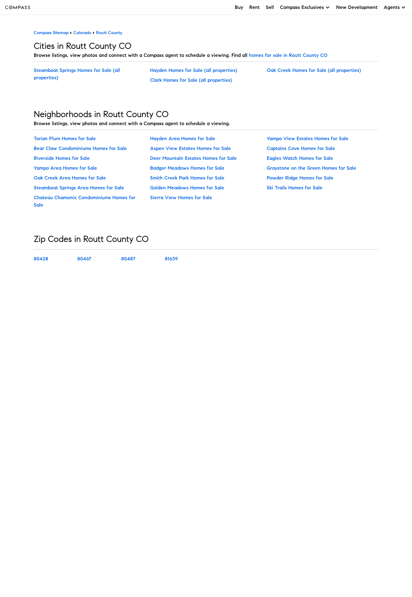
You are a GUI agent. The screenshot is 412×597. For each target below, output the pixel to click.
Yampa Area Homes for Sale (65, 168)
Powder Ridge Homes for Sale (300, 178)
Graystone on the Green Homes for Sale (311, 168)
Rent (254, 7)
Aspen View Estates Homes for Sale (190, 148)
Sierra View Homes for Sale (181, 197)
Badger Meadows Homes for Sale (187, 168)
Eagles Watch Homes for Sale (300, 158)
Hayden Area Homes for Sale (182, 138)
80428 (41, 259)
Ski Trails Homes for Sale (294, 188)
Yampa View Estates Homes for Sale (307, 138)
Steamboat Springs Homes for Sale (73, 70)
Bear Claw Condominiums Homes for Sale (80, 148)
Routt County (109, 32)
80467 (84, 259)
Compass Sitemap (51, 32)
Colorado (82, 32)
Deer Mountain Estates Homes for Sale (193, 158)
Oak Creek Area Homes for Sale (70, 178)
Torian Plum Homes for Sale (65, 138)
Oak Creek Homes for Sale (297, 70)
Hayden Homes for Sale (177, 70)
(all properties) (220, 70)
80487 (128, 259)
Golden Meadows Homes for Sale (187, 188)
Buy (239, 7)
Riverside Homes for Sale (62, 158)
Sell (270, 7)
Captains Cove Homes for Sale (301, 148)
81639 (171, 259)
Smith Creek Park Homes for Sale (187, 178)
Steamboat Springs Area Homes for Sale (79, 188)
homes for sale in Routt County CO (288, 55)
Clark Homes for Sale (174, 80)
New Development (357, 7)
